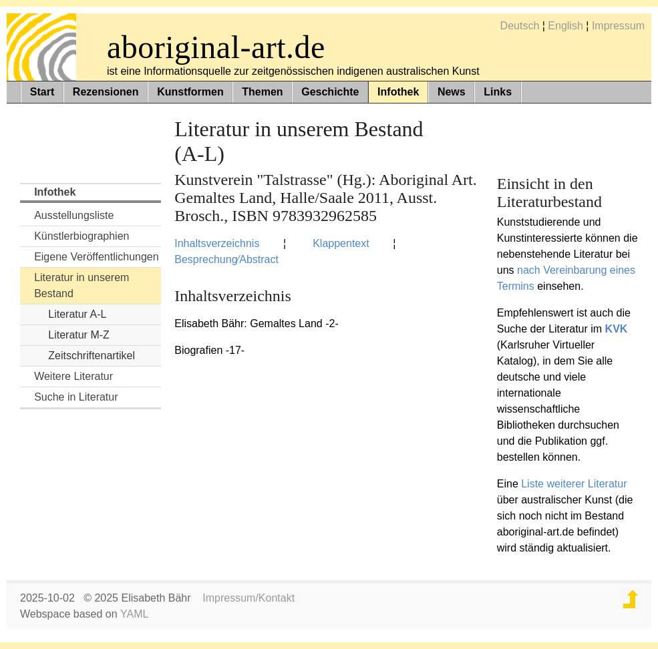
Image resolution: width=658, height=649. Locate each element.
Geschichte (330, 91)
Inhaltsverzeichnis (216, 243)
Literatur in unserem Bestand (81, 285)
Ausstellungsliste (74, 215)
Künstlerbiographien (81, 236)
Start (42, 91)
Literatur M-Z (79, 335)
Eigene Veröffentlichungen (96, 256)
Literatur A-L (77, 314)
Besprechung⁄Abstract (226, 259)
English (565, 25)
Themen (262, 91)
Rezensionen (106, 91)
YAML (134, 614)
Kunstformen (190, 91)
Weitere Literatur (73, 376)
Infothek (398, 91)
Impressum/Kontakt (248, 598)
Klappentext (341, 243)
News (452, 91)
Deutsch (520, 25)
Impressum (618, 25)
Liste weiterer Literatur (574, 483)
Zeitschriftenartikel (91, 355)
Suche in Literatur (76, 397)
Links (498, 91)
